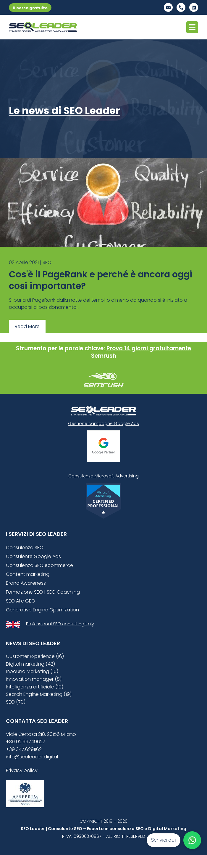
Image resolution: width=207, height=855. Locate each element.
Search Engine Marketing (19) (39, 694)
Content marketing (27, 574)
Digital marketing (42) (30, 664)
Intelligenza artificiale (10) (34, 686)
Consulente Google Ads (33, 556)
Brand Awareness (26, 583)
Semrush (103, 356)
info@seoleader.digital (32, 756)
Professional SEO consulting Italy (60, 624)
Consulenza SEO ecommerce (39, 565)
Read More (27, 326)
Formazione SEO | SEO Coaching (43, 592)
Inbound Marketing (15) (32, 671)
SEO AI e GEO (20, 600)
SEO (47, 262)
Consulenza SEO (24, 547)
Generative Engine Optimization (42, 609)
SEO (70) (15, 702)
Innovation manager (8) (34, 679)
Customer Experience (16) (35, 656)
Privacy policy (22, 770)
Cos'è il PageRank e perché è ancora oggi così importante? (100, 280)
